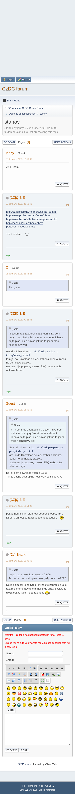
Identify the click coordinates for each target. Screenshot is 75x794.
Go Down (9, 142)
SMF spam (24, 764)
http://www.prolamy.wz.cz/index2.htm (28, 215)
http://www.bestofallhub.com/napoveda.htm (31, 219)
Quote (62, 184)
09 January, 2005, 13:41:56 (19, 410)
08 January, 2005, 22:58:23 (19, 273)
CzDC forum (15, 88)
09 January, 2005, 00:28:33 (19, 319)
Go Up (7, 620)
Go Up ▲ (49, 786)
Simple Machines (47, 790)
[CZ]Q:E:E (17, 197)
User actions (62, 142)
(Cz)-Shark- (17, 554)
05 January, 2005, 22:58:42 (19, 204)
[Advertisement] (37, 37)
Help (23, 786)
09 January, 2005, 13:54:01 (19, 506)
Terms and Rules (35, 786)
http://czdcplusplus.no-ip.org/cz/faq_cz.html (31, 211)
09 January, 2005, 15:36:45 (19, 561)
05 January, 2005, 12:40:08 (19, 159)
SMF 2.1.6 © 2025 (28, 790)
